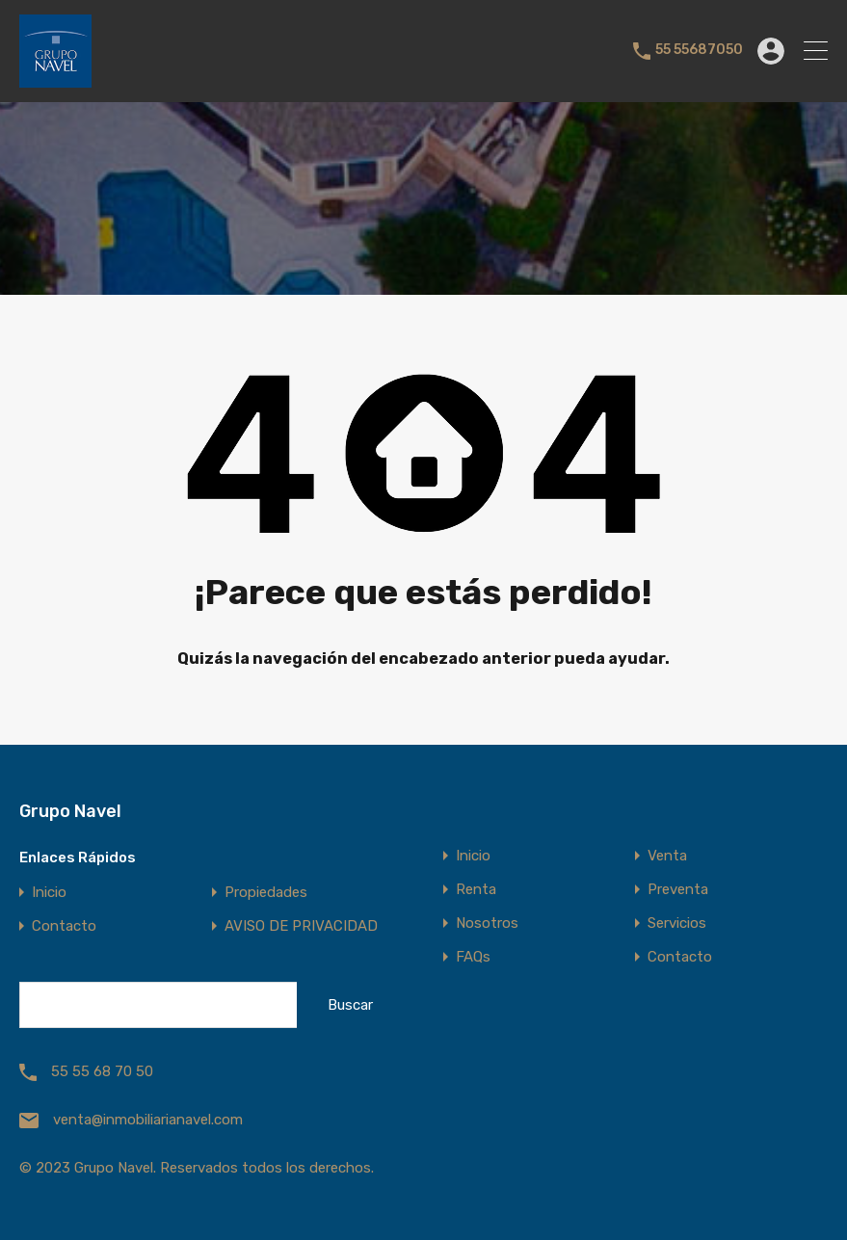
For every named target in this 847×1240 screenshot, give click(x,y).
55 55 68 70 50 (102, 1071)
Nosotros (487, 923)
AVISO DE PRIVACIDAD (301, 926)
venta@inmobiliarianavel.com (148, 1119)
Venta (667, 856)
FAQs (473, 957)
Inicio (49, 892)
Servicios (677, 923)
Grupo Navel (70, 811)
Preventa (678, 890)
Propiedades (266, 892)
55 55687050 (699, 50)
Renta (476, 890)
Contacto (64, 926)
